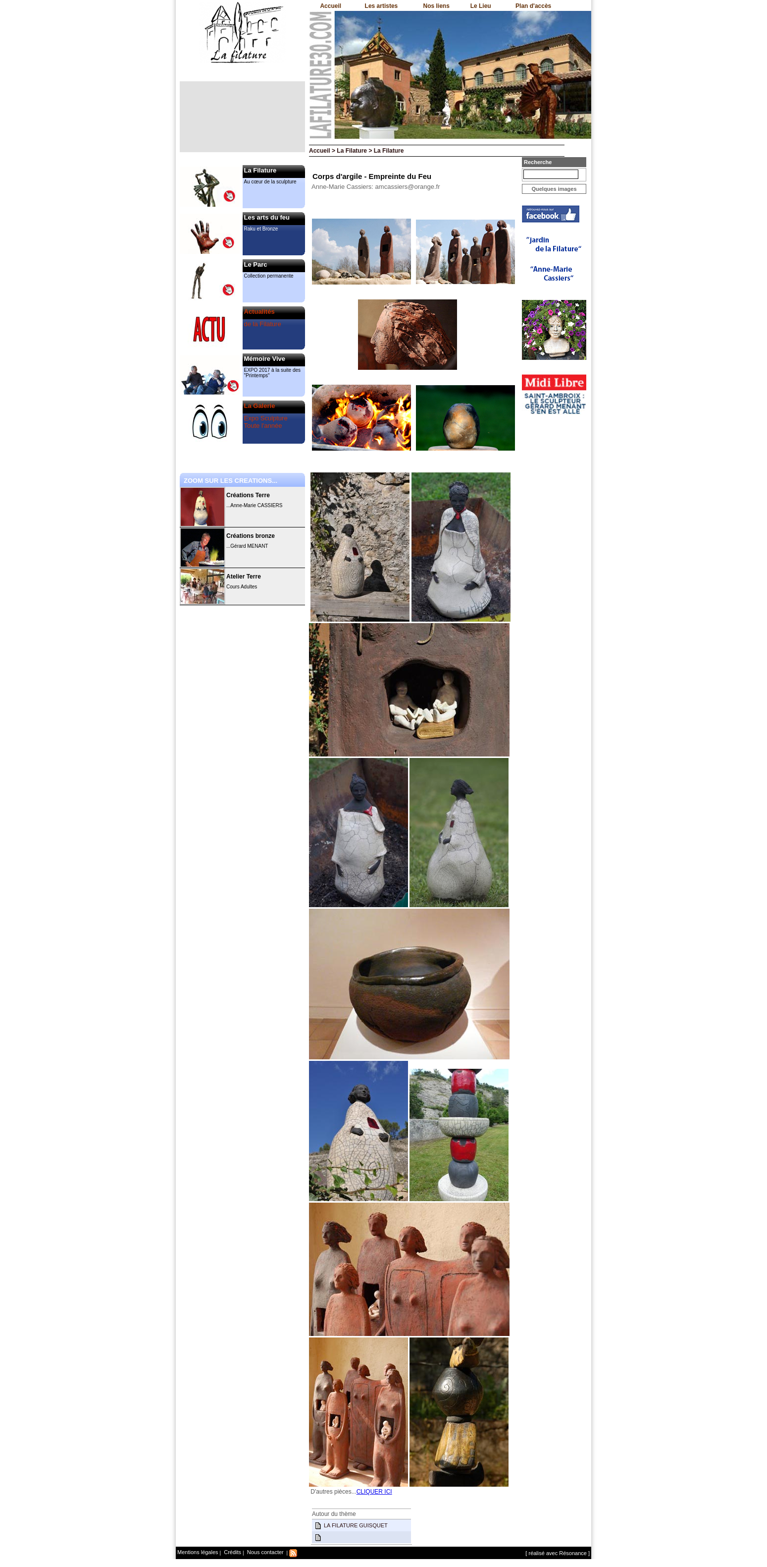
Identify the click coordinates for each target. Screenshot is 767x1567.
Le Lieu (480, 5)
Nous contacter (265, 1552)
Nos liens (436, 5)
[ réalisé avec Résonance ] (557, 1553)
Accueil (330, 5)
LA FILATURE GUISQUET (356, 1525)
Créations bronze (250, 535)
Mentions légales (197, 1552)
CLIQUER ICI (374, 1491)
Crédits (231, 1552)
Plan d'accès (533, 5)
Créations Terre (248, 495)
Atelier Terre (243, 576)
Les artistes (381, 5)
